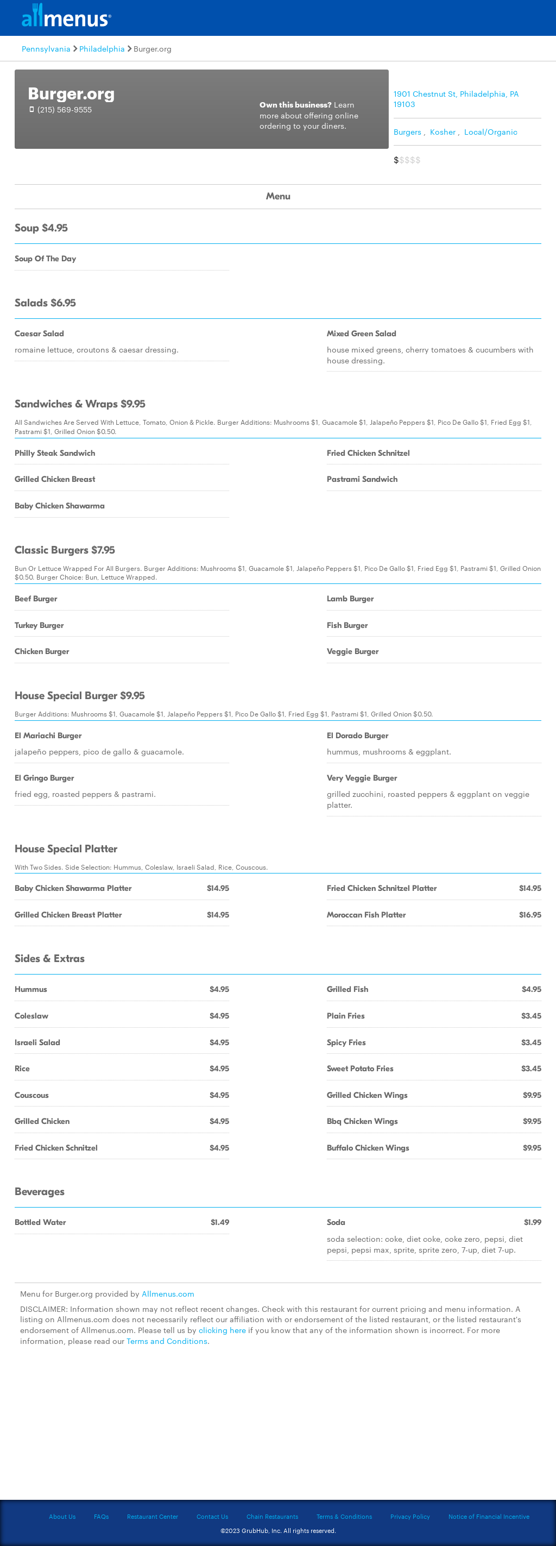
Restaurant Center (152, 1516)
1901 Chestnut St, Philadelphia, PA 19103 (456, 99)
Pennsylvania (46, 48)
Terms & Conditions (344, 1516)
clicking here (222, 1329)
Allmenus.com (168, 1293)
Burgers (407, 131)
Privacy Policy (410, 1516)
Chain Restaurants (272, 1516)
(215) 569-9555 (64, 109)
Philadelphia (102, 48)
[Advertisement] (278, 1429)
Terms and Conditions (167, 1340)
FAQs (101, 1516)
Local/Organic (490, 131)
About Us (62, 1516)
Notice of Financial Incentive (488, 1516)
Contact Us (212, 1516)
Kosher (443, 131)
